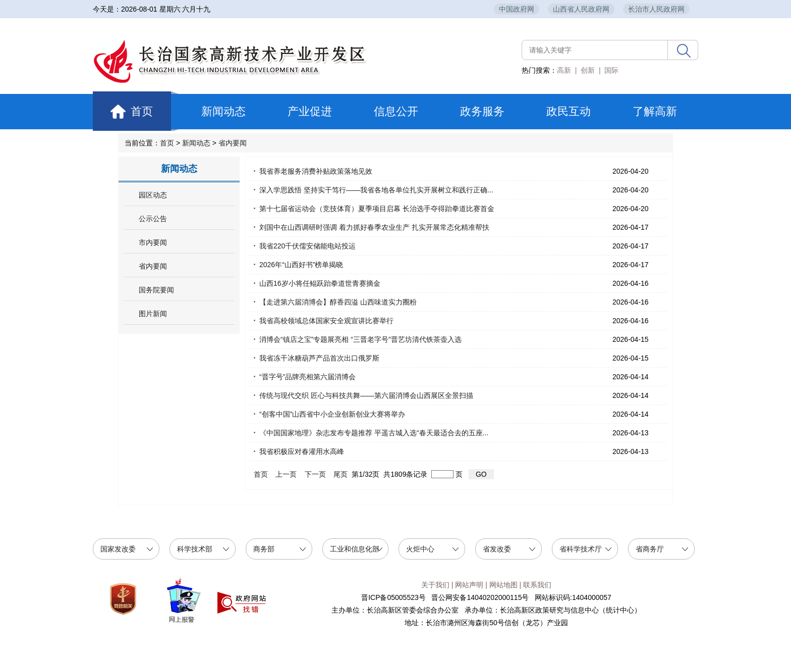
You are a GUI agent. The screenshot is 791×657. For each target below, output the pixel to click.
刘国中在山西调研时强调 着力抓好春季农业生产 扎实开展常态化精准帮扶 (374, 227)
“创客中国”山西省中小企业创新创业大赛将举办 (332, 414)
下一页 (315, 474)
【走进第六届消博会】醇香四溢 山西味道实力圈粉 (338, 302)
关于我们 (435, 585)
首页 (136, 111)
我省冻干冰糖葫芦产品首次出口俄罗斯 (319, 358)
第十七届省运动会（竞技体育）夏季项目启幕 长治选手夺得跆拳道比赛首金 (376, 209)
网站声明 (469, 585)
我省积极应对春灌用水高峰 (301, 451)
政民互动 (568, 111)
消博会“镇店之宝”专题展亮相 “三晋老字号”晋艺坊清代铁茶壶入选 (360, 339)
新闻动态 (223, 111)
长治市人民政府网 (656, 9)
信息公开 (396, 111)
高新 (564, 70)
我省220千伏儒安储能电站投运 (307, 246)
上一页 (286, 474)
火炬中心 (420, 549)
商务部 (263, 549)
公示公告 (153, 219)
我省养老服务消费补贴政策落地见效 (315, 171)
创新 (588, 70)
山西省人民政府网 (581, 9)
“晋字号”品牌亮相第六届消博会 (307, 377)
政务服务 (482, 111)
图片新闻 (153, 314)
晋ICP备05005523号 (393, 597)
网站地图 (503, 585)
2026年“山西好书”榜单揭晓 (301, 265)
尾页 (341, 474)
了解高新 (655, 111)
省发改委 (497, 549)
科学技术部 (194, 549)
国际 (611, 70)
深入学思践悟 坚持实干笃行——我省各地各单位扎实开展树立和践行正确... (376, 190)
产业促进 (310, 111)
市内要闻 (153, 242)
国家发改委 (118, 549)
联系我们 (537, 585)
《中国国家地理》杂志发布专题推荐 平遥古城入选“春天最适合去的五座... (373, 433)
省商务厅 (650, 549)
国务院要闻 (156, 290)
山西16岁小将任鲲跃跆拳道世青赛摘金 (319, 283)
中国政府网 (516, 9)
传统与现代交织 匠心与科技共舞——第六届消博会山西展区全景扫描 (366, 395)
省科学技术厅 (580, 549)
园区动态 (153, 195)
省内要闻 (232, 143)
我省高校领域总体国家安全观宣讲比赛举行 (326, 321)
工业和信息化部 (354, 549)
